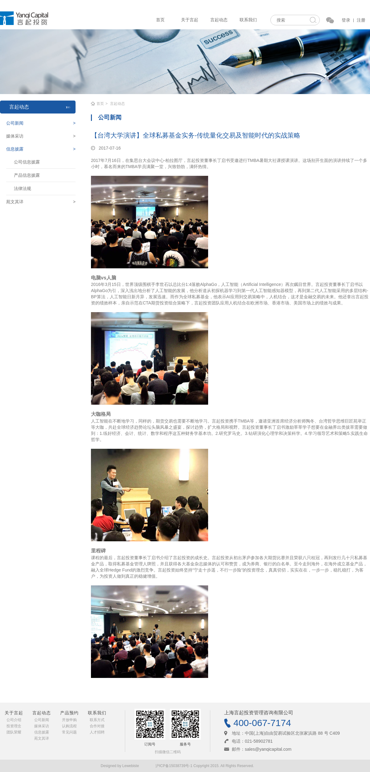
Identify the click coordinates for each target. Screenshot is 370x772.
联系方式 (97, 720)
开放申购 (69, 720)
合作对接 (97, 726)
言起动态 (219, 19)
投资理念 (13, 726)
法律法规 (22, 188)
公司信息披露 (27, 161)
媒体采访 (41, 726)
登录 (346, 20)
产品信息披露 (27, 175)
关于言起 (189, 19)
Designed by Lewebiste (120, 766)
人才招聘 (97, 732)
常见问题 (69, 732)
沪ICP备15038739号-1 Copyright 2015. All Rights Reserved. (204, 766)
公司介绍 (13, 720)
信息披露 (41, 732)
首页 (160, 19)
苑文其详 (41, 738)
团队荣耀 (13, 732)
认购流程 (69, 726)
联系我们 (248, 19)
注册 (361, 20)
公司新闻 (41, 720)
